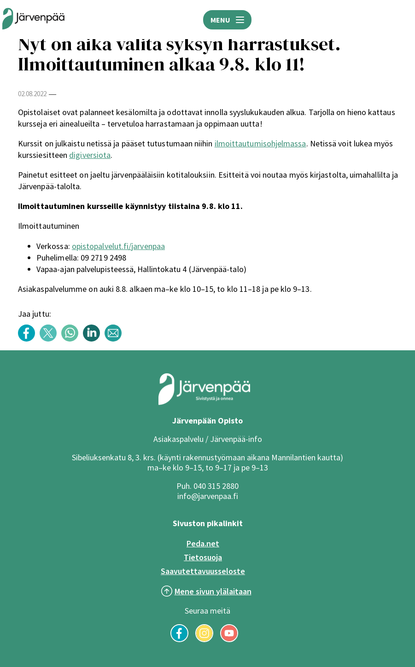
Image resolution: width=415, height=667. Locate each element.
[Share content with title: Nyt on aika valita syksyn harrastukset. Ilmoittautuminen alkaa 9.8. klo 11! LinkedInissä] (94, 339)
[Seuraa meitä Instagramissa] (204, 639)
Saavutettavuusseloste (203, 571)
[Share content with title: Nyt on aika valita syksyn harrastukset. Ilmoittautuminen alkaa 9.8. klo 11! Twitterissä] (50, 339)
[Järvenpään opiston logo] (33, 19)
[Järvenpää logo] (204, 402)
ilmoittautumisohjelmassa (260, 143)
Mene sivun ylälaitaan (213, 591)
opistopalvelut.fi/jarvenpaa (118, 246)
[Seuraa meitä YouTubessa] (229, 639)
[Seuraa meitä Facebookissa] (179, 639)
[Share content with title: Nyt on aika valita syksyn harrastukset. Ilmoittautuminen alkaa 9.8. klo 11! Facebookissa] (29, 339)
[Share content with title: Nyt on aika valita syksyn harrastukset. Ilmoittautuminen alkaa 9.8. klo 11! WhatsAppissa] (72, 339)
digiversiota (90, 155)
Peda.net (203, 543)
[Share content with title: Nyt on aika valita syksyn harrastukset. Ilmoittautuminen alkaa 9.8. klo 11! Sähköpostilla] (115, 339)
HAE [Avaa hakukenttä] (401, 19)
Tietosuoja (203, 557)
